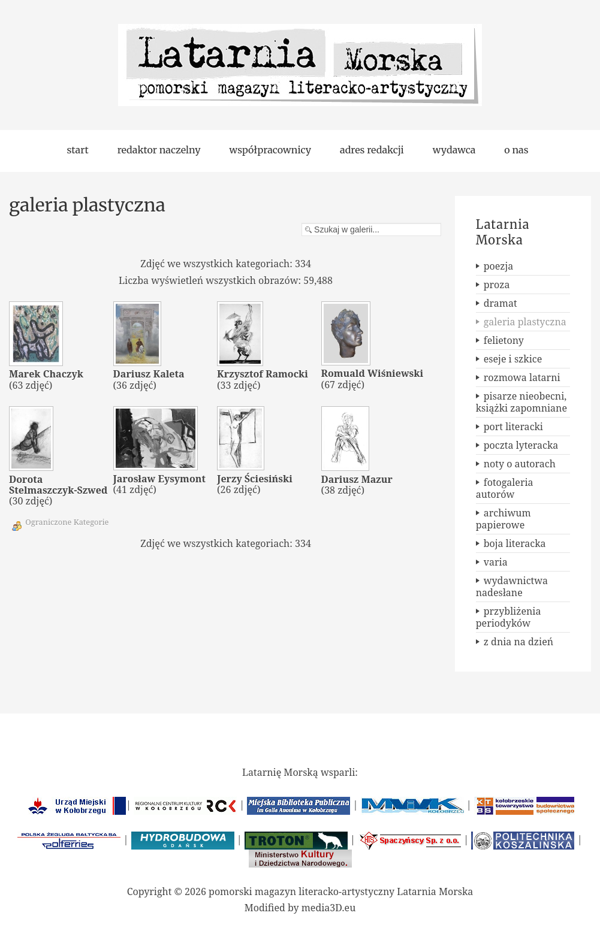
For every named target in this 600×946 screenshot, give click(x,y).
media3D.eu (328, 907)
